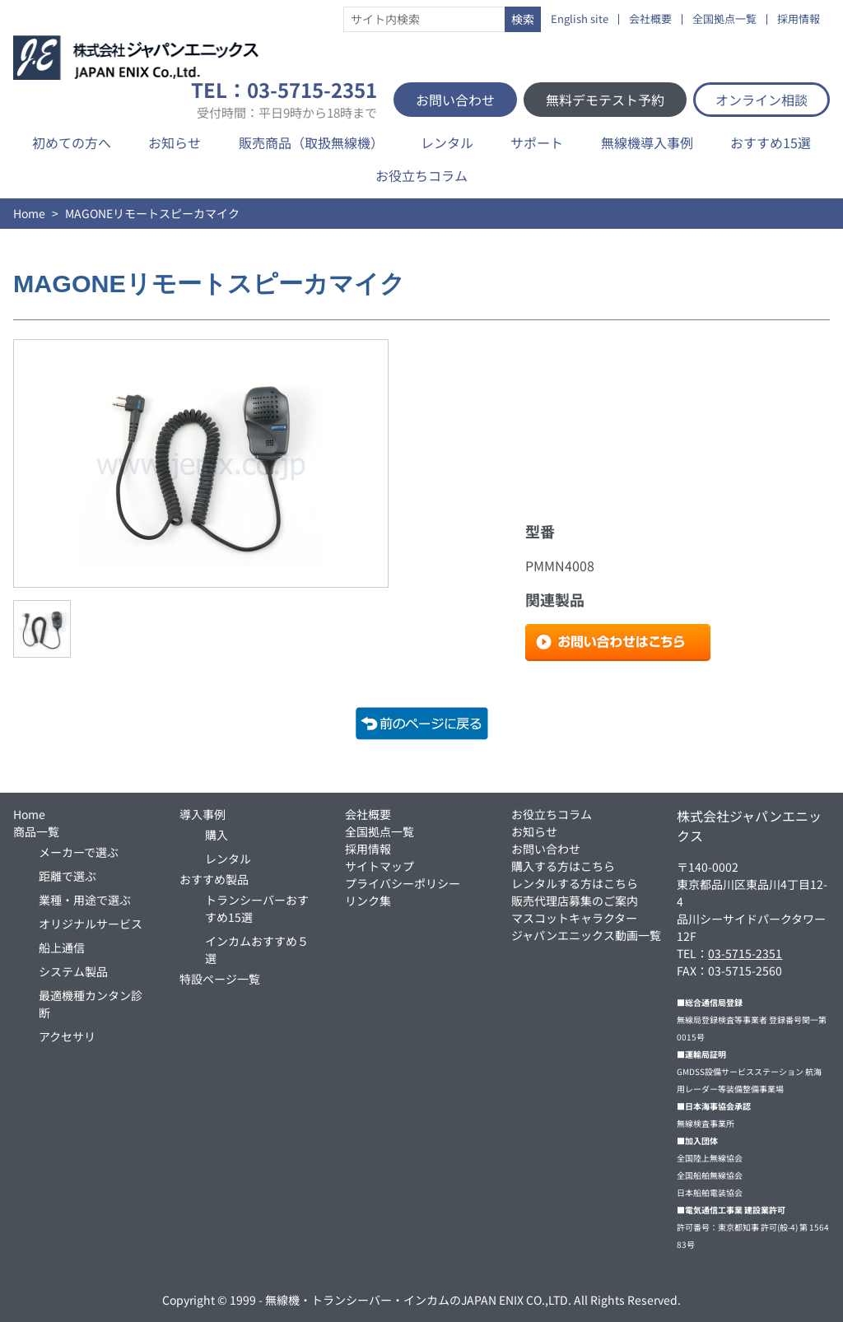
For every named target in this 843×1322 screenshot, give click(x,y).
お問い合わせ (455, 99)
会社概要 (650, 19)
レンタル (447, 142)
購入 (216, 834)
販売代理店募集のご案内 (574, 900)
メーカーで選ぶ (79, 852)
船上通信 (62, 947)
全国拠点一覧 (724, 19)
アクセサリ (67, 1036)
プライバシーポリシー (402, 883)
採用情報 (798, 19)
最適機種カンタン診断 (90, 1004)
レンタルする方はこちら (574, 883)
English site (579, 19)
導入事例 (202, 814)
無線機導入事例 (647, 142)
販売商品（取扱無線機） (311, 142)
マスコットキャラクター (574, 918)
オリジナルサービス (90, 923)
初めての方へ (71, 142)
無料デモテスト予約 (605, 99)
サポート (536, 142)
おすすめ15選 (770, 142)
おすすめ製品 (214, 879)
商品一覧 (36, 831)
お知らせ (174, 142)
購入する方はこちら (563, 866)
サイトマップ (379, 866)
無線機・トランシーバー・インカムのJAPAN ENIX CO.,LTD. (418, 1300)
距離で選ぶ (67, 876)
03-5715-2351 (745, 953)
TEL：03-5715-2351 (284, 99)
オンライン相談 (761, 99)
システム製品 (73, 971)
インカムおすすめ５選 (257, 949)
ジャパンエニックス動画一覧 (586, 935)
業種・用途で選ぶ (85, 899)
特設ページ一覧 (219, 979)
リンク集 (368, 900)
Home (29, 213)
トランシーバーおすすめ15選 (257, 908)
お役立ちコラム (421, 175)
